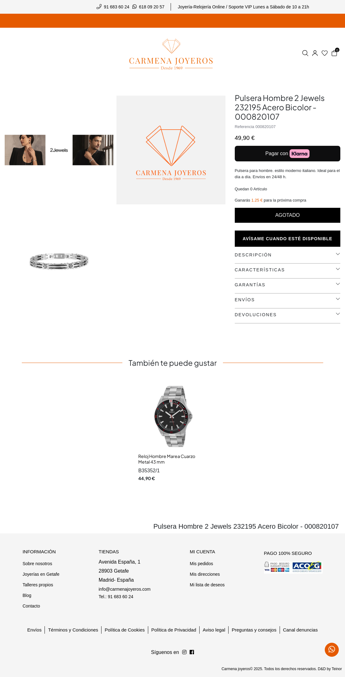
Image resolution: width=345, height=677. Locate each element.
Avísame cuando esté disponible (287, 238)
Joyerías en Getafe (40, 574)
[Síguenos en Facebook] (184, 652)
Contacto (31, 605)
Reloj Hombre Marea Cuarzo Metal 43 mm (166, 459)
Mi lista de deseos (207, 584)
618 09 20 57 (151, 6)
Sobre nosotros (37, 563)
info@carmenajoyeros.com (125, 589)
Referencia (244, 126)
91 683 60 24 (117, 6)
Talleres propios (37, 584)
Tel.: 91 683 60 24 (116, 596)
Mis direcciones (205, 574)
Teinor (337, 669)
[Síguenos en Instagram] (192, 652)
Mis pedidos (201, 563)
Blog (26, 595)
